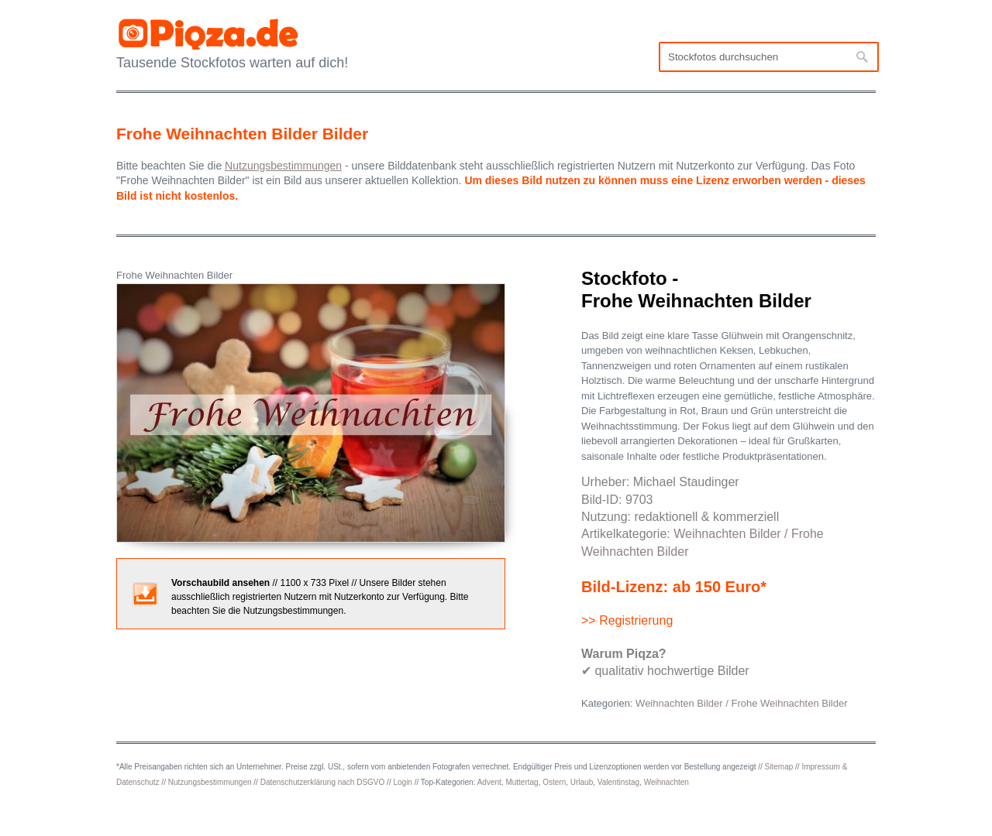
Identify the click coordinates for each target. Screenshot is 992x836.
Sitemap (779, 766)
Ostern (554, 782)
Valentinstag (618, 782)
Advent (489, 782)
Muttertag (521, 782)
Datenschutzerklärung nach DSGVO (322, 782)
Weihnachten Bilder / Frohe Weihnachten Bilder (741, 703)
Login (402, 782)
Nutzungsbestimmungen (210, 782)
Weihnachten (666, 782)
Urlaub (581, 782)
